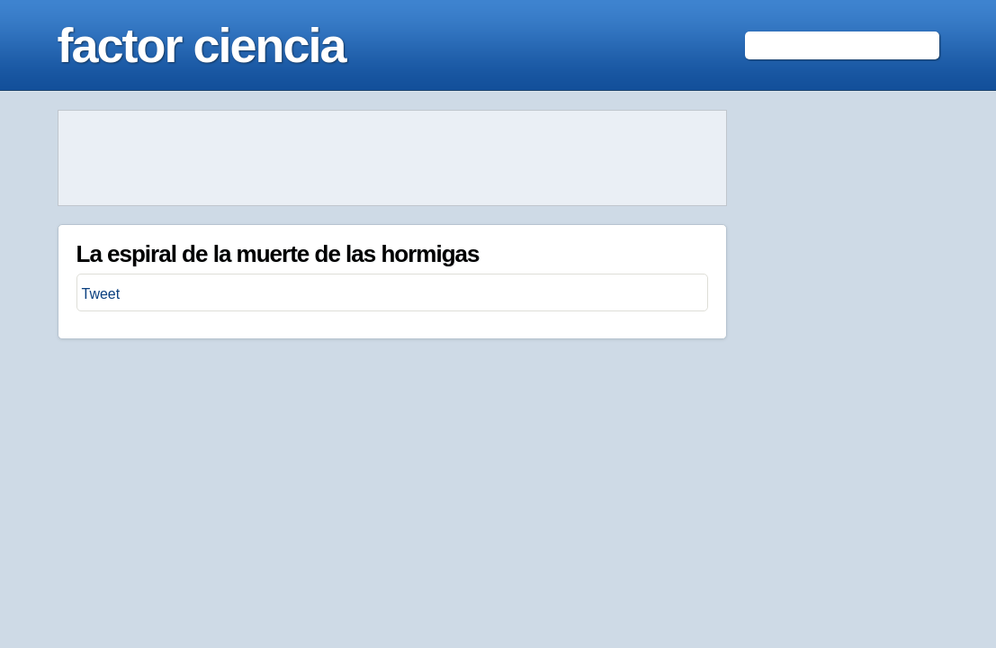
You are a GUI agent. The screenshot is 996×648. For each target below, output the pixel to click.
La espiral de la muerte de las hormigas (278, 253)
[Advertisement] (392, 158)
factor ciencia (201, 45)
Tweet (101, 294)
